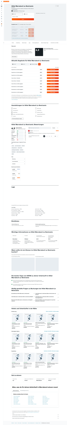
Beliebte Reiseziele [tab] (16, 390)
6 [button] (25, 24)
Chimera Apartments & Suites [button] (39, 322)
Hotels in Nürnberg (16, 400)
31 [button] (18, 33)
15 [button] (29, 27)
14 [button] (27, 27)
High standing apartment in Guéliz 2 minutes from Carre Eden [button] (52, 324)
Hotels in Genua (45, 397)
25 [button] (20, 31)
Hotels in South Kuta (31, 398)
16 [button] (39, 27)
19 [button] (46, 27)
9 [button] (39, 24)
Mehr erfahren (39, 95)
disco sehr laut (20, 147)
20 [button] (25, 29)
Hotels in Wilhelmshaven (46, 398)
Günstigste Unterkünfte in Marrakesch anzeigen (51, 331)
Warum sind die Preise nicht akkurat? (35, 418)
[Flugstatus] (1, 15)
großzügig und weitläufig (15, 149)
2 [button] (39, 22)
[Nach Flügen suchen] (1, 4)
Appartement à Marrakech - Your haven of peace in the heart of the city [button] (40, 344)
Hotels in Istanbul (16, 401)
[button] (2, 1)
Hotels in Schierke (45, 401)
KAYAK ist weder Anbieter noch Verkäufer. (35, 414)
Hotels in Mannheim (45, 400)
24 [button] (18, 31)
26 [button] (23, 31)
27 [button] (25, 31)
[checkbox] (16, 170)
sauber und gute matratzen (20, 151)
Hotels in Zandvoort (31, 397)
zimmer (13, 145)
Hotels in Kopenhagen (17, 396)
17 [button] (18, 29)
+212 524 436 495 (14, 9)
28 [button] (27, 31)
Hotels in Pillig (45, 402)
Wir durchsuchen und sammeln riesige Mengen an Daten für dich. (35, 416)
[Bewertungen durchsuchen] (40, 128)
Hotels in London (16, 397)
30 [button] (39, 31)
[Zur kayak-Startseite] (6, 1)
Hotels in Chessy (30, 401)
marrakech (21, 149)
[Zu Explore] (1, 13)
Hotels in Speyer (16, 398)
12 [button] (46, 24)
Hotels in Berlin (16, 402)
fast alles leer (14, 151)
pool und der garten (18, 145)
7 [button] (27, 24)
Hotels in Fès (44, 396)
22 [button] (29, 29)
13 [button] (25, 27)
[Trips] (1, 21)
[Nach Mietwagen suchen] (1, 8)
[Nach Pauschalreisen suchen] (1, 10)
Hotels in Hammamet (31, 396)
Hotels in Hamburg (30, 402)
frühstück (23, 145)
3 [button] (18, 24)
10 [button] (18, 27)
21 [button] (27, 29)
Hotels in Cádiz (30, 400)
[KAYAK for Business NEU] (1, 19)
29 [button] (29, 31)
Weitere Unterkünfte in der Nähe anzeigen (52, 311)
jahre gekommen (14, 147)
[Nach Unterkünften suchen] (1, 6)
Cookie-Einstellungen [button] (15, 99)
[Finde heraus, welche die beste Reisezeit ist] (1, 17)
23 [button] (39, 29)
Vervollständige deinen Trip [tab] (24, 390)
